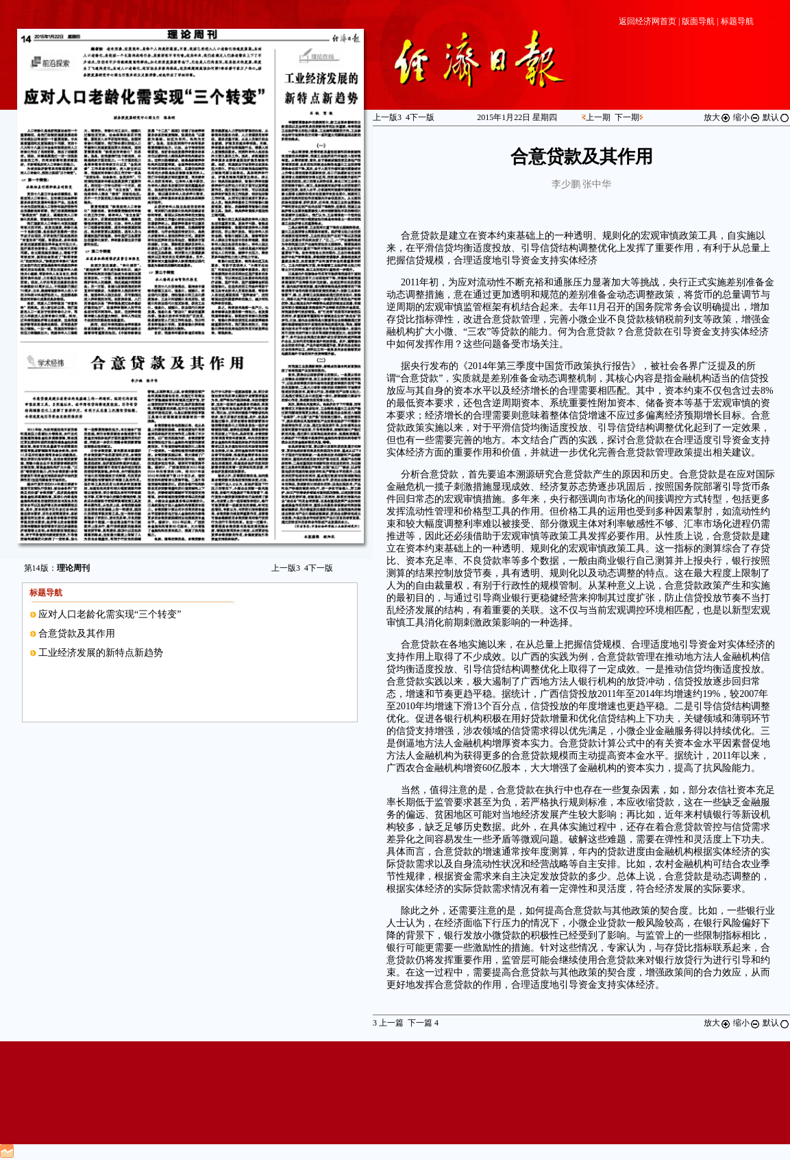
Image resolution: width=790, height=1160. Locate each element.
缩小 (747, 117)
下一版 (318, 568)
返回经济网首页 (647, 21)
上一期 (598, 117)
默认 (776, 117)
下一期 (627, 117)
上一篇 (388, 1023)
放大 (717, 117)
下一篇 (423, 1023)
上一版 (285, 568)
